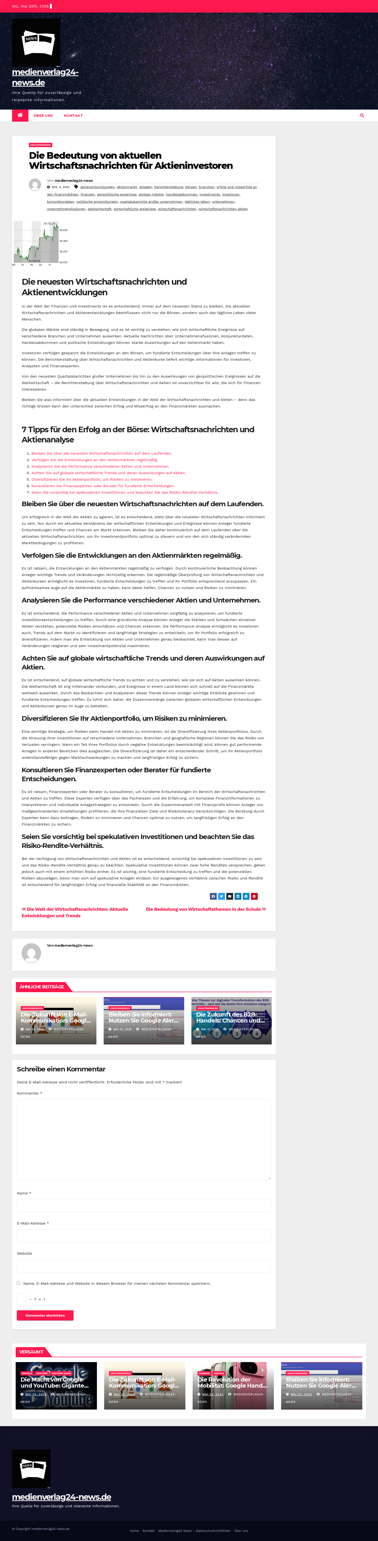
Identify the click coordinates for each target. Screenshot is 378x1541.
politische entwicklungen (97, 201)
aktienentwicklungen (98, 187)
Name (24, 1193)
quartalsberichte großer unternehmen (151, 201)
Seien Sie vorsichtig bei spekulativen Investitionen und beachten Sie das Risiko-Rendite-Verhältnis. (124, 492)
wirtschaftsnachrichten (177, 209)
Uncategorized (40, 145)
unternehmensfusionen (66, 209)
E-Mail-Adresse (33, 1223)
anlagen (145, 187)
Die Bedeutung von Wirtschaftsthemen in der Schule (206, 909)
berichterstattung (168, 187)
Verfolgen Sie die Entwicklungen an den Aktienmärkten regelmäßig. (94, 460)
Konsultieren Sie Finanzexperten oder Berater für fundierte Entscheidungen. (103, 486)
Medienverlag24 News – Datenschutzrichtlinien (194, 1531)
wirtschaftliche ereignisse (135, 209)
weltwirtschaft (99, 209)
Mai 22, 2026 (301, 1394)
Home (134, 1531)
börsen (191, 187)
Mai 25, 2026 (36, 1394)
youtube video (61, 1373)
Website (24, 1253)
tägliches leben (197, 201)
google (27, 1373)
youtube (41, 1373)
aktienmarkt (127, 187)
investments (210, 194)
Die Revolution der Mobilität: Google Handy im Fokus (231, 1385)
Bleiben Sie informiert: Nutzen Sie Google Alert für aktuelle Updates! (142, 1020)
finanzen (88, 194)
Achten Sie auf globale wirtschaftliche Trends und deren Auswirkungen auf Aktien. (108, 473)
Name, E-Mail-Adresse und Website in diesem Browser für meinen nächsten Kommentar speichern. (116, 1283)
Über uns (43, 115)
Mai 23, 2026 (212, 1394)
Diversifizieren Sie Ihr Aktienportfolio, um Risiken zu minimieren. (92, 479)
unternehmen (223, 201)
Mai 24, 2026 (124, 1394)
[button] (362, 115)
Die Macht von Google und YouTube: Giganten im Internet (54, 1385)
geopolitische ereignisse (116, 194)
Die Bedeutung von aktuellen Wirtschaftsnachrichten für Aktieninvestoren (131, 160)
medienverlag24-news (74, 180)
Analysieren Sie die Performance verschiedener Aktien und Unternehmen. (100, 466)
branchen (206, 187)
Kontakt (73, 115)
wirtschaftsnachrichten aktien (223, 209)
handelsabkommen (181, 194)
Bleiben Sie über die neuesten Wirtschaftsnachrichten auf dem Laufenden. (101, 453)
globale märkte (151, 194)
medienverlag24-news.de (61, 1497)
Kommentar (29, 1093)
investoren (230, 194)
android (204, 1373)
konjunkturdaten (60, 201)
